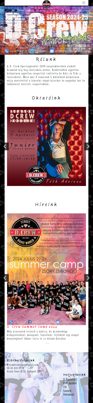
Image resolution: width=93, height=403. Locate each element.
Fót (65, 387)
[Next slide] (88, 146)
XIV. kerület (70, 383)
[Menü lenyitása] (83, 2)
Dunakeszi (68, 394)
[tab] (42, 186)
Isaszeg (67, 391)
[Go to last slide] (5, 146)
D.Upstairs (69, 379)
